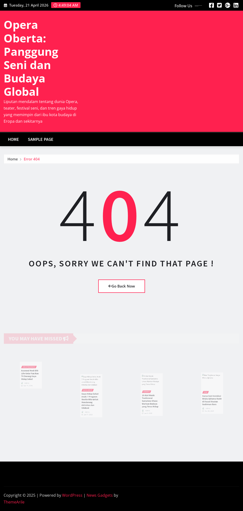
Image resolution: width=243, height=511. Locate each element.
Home (13, 139)
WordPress (72, 495)
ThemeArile (14, 502)
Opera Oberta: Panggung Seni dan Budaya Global (31, 58)
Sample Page (41, 139)
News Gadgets (100, 495)
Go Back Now (121, 286)
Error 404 (32, 159)
